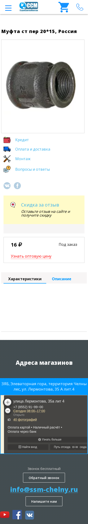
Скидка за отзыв (40, 205)
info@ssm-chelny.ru (44, 489)
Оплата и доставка (32, 149)
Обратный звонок (44, 478)
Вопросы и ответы (32, 169)
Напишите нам (44, 501)
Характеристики (25, 278)
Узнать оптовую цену (31, 256)
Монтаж (23, 159)
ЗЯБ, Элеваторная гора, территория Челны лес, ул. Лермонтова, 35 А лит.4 (44, 386)
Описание (61, 278)
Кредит (22, 140)
